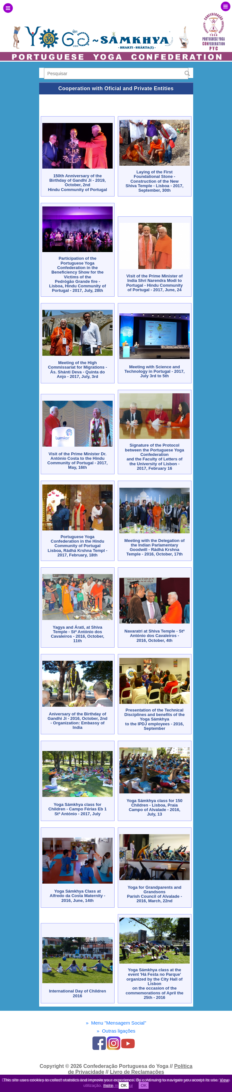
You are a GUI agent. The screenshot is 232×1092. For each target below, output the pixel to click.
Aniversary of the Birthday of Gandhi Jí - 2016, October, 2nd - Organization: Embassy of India (77, 721)
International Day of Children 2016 (77, 993)
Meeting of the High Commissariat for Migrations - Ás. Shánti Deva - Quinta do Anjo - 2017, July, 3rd (77, 369)
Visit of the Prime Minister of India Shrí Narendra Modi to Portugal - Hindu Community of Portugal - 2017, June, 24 (154, 283)
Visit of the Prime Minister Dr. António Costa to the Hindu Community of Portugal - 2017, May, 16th (77, 460)
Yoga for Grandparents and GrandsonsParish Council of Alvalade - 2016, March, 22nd (154, 894)
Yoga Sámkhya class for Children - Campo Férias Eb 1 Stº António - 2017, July (77, 809)
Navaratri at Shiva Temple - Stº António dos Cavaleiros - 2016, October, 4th (155, 636)
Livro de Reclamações (137, 1072)
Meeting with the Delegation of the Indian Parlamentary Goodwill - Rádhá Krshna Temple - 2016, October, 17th (155, 547)
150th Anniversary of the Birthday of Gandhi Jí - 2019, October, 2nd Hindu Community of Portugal (77, 182)
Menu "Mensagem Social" (116, 1022)
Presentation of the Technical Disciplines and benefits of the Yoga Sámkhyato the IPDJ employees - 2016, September (155, 719)
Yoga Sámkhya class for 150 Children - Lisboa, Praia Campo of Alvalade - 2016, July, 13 (155, 807)
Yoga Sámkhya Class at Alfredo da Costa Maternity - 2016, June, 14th (77, 896)
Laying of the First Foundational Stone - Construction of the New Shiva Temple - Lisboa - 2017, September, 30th (154, 181)
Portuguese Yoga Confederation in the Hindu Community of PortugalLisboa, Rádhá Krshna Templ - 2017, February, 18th (77, 545)
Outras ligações (116, 1030)
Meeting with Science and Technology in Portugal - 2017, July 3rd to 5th (155, 371)
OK (124, 1085)
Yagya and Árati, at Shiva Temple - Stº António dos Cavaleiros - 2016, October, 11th (77, 634)
